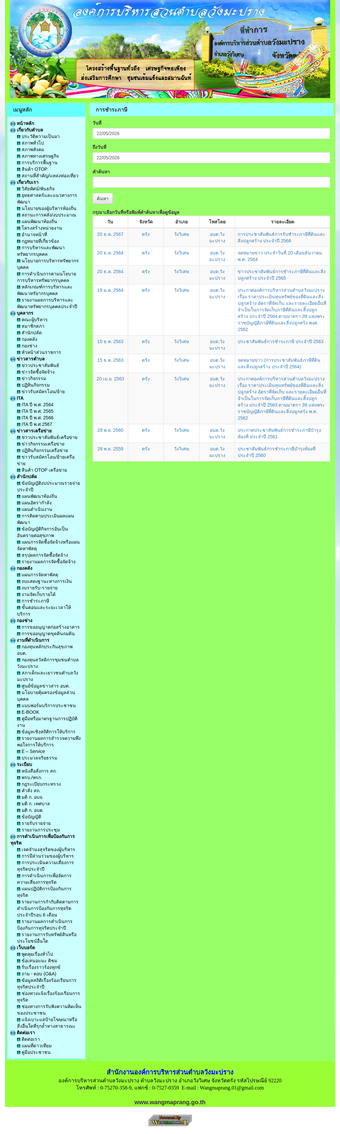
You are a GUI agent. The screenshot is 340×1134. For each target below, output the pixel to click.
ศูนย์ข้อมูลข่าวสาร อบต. (43, 686)
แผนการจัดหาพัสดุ (37, 574)
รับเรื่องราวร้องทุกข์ (38, 967)
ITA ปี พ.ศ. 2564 (35, 404)
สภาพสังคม (30, 149)
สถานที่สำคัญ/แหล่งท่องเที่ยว (47, 175)
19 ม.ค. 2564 (110, 290)
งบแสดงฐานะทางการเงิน (44, 581)
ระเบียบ (21, 764)
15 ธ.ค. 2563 (110, 341)
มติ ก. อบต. (30, 810)
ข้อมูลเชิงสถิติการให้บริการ (46, 731)
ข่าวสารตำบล (27, 358)
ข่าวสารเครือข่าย (31, 430)
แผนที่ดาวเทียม (34, 1045)
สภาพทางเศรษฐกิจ (38, 156)
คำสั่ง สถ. (29, 790)
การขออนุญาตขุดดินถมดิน (46, 633)
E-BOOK (28, 712)
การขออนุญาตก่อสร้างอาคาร (48, 627)
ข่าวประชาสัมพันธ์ (38, 365)
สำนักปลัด (29, 332)
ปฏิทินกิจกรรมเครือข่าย (42, 450)
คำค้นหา (101, 171)
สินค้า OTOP (32, 169)
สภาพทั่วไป (30, 143)
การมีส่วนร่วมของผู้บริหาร (45, 856)
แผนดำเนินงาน (34, 509)
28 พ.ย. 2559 (110, 448)
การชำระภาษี (33, 600)
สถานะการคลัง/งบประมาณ (46, 215)
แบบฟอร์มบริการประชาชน (46, 705)
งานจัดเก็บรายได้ (36, 594)
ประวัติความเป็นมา (38, 136)
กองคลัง (27, 339)
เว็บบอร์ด (22, 947)
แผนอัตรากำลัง (34, 502)
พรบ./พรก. (29, 777)
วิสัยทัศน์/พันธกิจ (36, 188)
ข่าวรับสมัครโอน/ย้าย (41, 391)
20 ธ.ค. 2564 (110, 252)
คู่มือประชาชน (34, 1052)
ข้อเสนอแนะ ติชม (37, 960)
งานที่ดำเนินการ (29, 640)
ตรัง (146, 234)
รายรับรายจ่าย (34, 823)
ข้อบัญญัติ (29, 816)
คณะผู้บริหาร (32, 319)
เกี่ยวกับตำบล (26, 129)
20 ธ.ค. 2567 (110, 234)
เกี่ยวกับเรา (24, 182)
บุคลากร (21, 313)
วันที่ (97, 123)
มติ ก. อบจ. (30, 797)
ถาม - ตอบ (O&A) (36, 973)
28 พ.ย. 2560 (110, 430)
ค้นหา (103, 198)
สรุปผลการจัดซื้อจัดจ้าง (42, 555)
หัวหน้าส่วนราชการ (39, 352)
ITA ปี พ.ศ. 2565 (35, 411)
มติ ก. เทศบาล (33, 803)
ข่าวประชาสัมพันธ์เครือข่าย (47, 437)
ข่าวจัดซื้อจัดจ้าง (36, 372)
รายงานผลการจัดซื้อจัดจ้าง (46, 561)
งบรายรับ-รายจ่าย (37, 587)
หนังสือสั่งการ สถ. (37, 771)
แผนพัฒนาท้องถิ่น (37, 221)
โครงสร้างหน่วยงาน (39, 228)
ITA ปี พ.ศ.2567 (34, 424)
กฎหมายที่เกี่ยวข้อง (38, 241)
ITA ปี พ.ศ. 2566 (35, 417)
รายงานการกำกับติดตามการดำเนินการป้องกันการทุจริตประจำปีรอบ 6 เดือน (47, 908)
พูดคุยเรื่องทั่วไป (35, 954)
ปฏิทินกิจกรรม (33, 385)
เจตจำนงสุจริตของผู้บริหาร (46, 849)
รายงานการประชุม (38, 829)
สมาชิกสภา (30, 326)
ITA (17, 398)
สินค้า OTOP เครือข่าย (42, 470)
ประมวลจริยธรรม (37, 757)
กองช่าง (27, 345)
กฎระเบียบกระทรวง (39, 784)
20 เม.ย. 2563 (110, 378)
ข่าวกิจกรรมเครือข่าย (40, 443)
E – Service (31, 751)
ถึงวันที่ (99, 147)
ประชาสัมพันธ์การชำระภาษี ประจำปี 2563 (280, 341)
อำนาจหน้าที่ (32, 234)
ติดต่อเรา (22, 1032)
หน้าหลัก (22, 123)
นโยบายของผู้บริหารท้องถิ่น (46, 208)
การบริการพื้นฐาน (37, 162)
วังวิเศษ (181, 234)
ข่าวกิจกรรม (31, 378)
